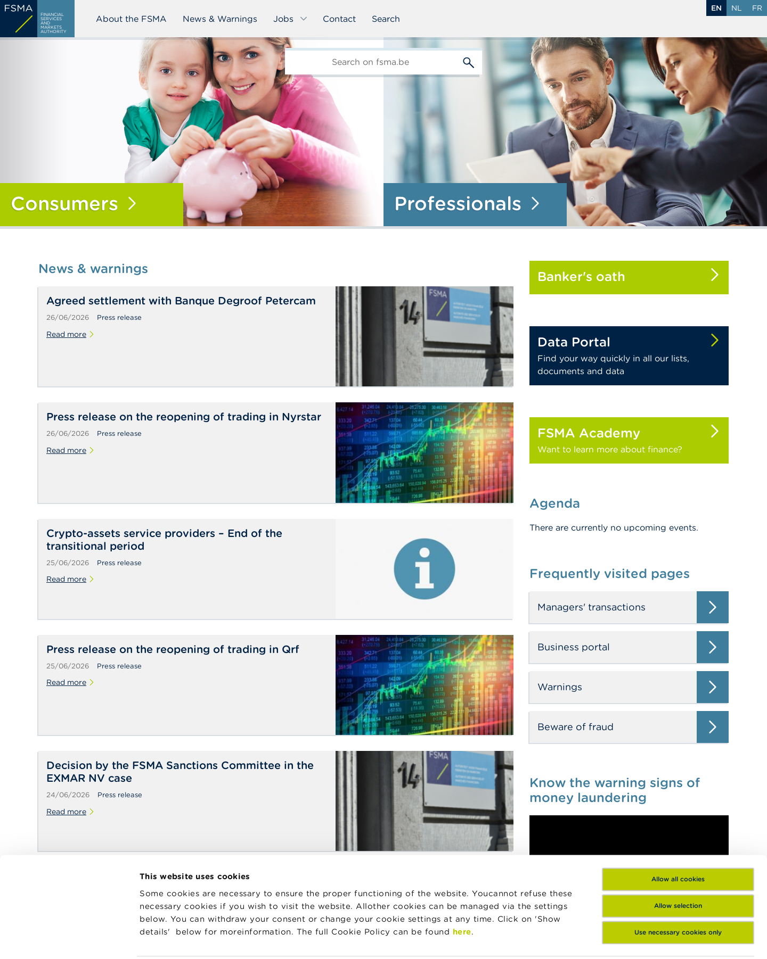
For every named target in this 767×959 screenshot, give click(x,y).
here (462, 855)
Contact (339, 18)
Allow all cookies (678, 803)
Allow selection (678, 829)
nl (736, 8)
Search (386, 18)
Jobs (290, 18)
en (716, 8)
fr (757, 8)
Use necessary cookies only (678, 856)
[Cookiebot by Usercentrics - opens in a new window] (69, 938)
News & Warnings (220, 18)
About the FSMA (131, 18)
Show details (166, 938)
